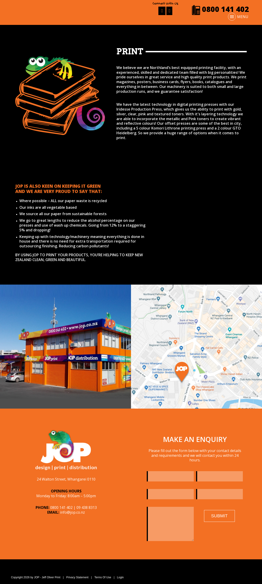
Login (120, 577)
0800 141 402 (220, 9)
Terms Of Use (102, 577)
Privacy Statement (77, 577)
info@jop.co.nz (72, 512)
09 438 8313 (86, 507)
